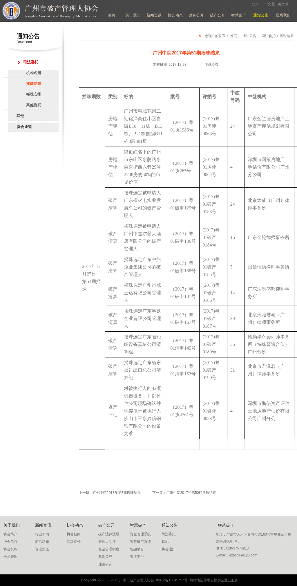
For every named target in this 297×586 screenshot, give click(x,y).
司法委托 (269, 36)
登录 (255, 4)
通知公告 (249, 36)
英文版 (283, 4)
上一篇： (110, 493)
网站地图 (195, 580)
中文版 (270, 4)
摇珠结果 (287, 36)
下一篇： (184, 493)
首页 (111, 15)
